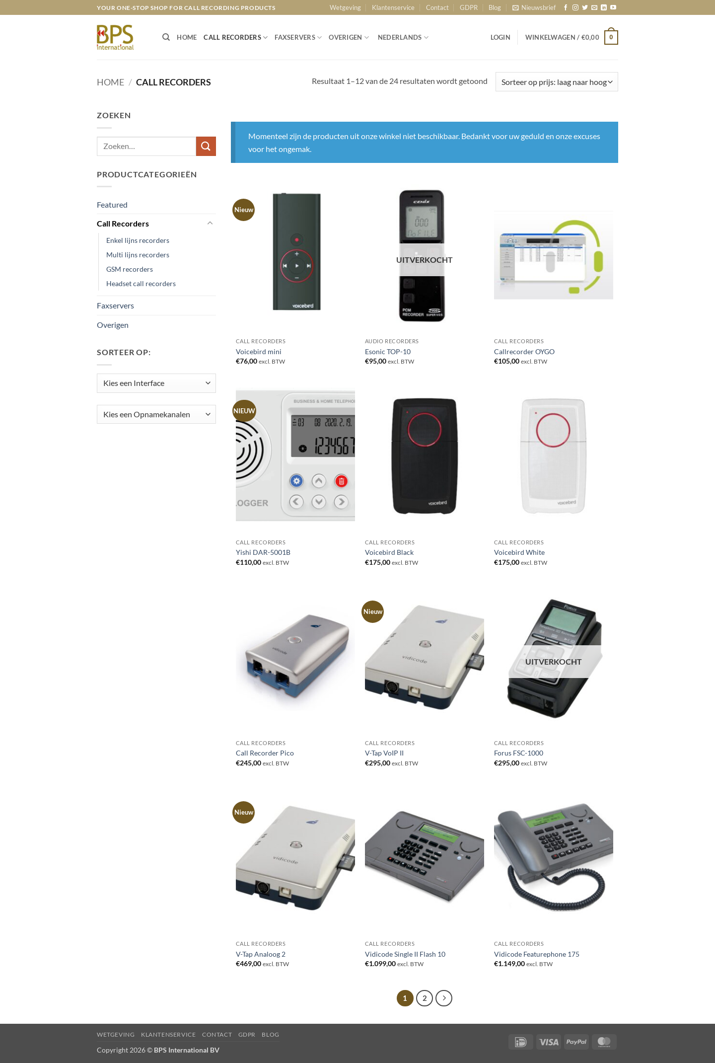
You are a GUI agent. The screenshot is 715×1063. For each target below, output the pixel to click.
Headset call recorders (141, 283)
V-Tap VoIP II (384, 753)
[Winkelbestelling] (557, 81)
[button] (534, 7)
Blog (495, 7)
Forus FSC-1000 (518, 753)
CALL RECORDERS (236, 37)
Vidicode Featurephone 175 (536, 954)
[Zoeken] (166, 37)
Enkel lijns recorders (137, 240)
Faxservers (115, 305)
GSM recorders (129, 269)
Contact (437, 7)
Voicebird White (519, 552)
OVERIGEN (349, 37)
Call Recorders (123, 223)
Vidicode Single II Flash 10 (405, 954)
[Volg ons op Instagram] (575, 7)
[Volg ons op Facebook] (566, 7)
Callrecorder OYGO (524, 351)
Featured (112, 204)
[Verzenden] (206, 146)
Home (110, 81)
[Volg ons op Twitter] (585, 7)
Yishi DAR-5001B (263, 552)
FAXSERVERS (298, 37)
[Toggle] (210, 223)
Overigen (113, 324)
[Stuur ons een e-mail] (594, 7)
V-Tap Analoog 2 (261, 954)
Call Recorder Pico (265, 753)
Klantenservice (393, 7)
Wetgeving (345, 7)
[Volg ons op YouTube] (613, 7)
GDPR (469, 7)
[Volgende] (443, 998)
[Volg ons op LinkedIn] (604, 7)
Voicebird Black (389, 552)
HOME (187, 37)
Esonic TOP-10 (388, 351)
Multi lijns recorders (137, 254)
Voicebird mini (259, 351)
